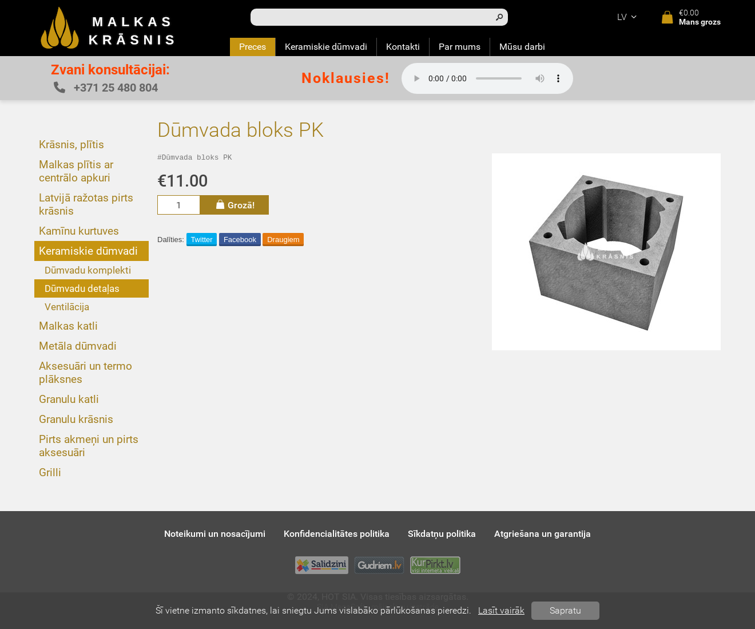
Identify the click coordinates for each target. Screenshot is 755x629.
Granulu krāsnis (76, 419)
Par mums (459, 46)
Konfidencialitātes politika (337, 533)
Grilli (50, 472)
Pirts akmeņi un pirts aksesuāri (88, 446)
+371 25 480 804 (106, 87)
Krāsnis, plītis (71, 144)
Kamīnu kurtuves (79, 231)
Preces (252, 46)
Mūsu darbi (522, 46)
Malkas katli (68, 326)
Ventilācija (67, 306)
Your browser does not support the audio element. (487, 78)
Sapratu (565, 610)
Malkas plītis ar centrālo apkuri (76, 171)
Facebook (240, 241)
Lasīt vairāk (501, 610)
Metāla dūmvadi (78, 346)
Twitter (201, 241)
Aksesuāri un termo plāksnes (85, 372)
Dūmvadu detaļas (82, 288)
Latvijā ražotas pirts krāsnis (86, 204)
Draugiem (283, 241)
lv (628, 16)
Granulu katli (69, 399)
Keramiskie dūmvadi (326, 46)
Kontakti (403, 46)
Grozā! (234, 206)
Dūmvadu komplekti (88, 270)
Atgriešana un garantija (542, 533)
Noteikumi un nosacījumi (214, 533)
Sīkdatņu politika (442, 533)
